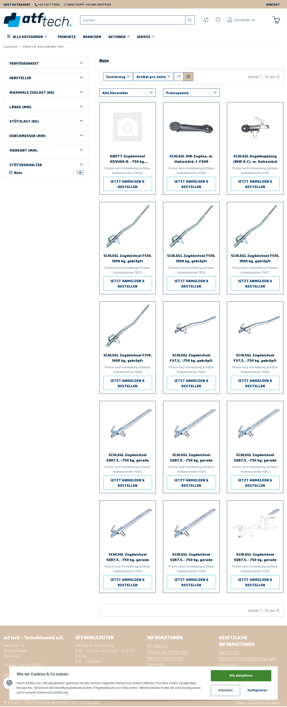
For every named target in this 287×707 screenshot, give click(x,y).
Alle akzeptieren (241, 675)
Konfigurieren (257, 690)
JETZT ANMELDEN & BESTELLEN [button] (127, 184)
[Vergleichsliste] (206, 20)
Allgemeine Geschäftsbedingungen (247, 658)
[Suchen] (133, 20)
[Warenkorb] (276, 20)
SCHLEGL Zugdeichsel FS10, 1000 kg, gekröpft (127, 258)
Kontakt (273, 4)
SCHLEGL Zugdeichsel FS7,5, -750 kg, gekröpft (191, 358)
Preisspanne (177, 93)
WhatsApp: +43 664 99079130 (85, 4)
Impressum (228, 665)
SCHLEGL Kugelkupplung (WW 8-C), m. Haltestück (255, 159)
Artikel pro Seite (151, 77)
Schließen (225, 690)
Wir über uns (157, 645)
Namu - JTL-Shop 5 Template (257, 702)
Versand (93, 702)
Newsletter (156, 664)
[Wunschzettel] (218, 20)
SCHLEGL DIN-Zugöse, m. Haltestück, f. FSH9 (191, 159)
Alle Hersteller (115, 93)
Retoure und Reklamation (168, 652)
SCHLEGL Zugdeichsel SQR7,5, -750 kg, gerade (127, 458)
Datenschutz (229, 652)
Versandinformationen (165, 658)
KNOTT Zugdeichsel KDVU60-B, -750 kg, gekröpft (127, 159)
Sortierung (115, 77)
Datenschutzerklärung (52, 692)
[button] (241, 20)
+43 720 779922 (48, 4)
